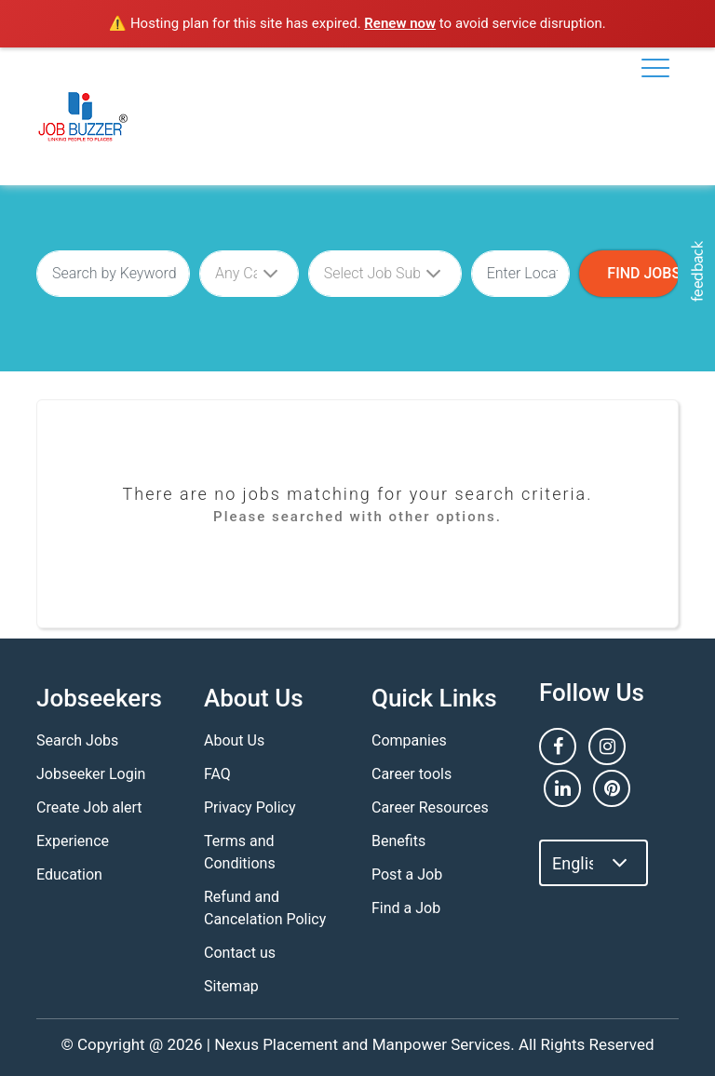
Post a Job (406, 874)
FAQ (217, 774)
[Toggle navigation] (655, 68)
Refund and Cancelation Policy (265, 908)
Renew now (400, 23)
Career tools (411, 774)
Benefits (398, 841)
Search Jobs (77, 740)
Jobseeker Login (90, 774)
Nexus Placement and (291, 1044)
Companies (409, 740)
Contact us (240, 953)
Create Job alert (89, 807)
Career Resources (430, 807)
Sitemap (231, 986)
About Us (234, 740)
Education (69, 874)
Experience (72, 841)
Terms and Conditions (240, 852)
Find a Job (405, 908)
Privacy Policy (250, 807)
